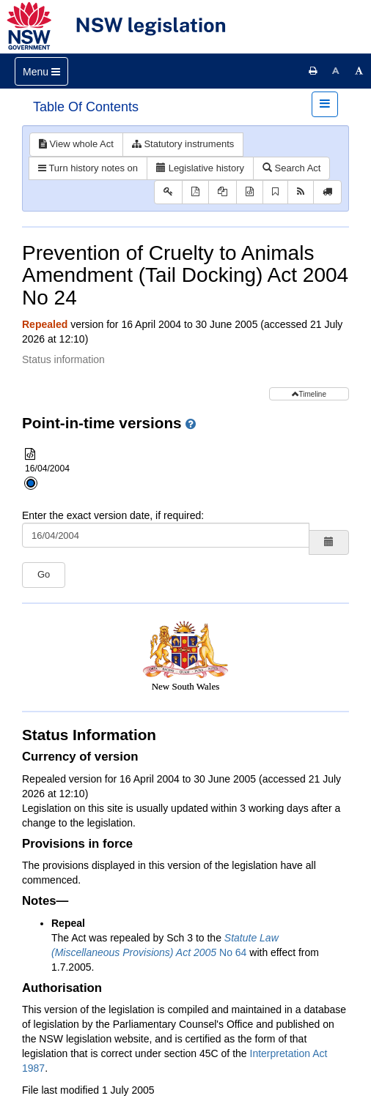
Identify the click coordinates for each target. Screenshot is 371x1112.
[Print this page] (313, 71)
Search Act (291, 168)
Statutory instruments (183, 143)
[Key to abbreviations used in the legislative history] (168, 192)
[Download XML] (249, 192)
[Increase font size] (359, 71)
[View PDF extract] (222, 192)
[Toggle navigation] (41, 71)
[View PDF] (195, 192)
